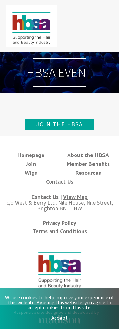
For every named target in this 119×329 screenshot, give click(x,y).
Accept (59, 317)
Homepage (30, 155)
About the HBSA (88, 155)
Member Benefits (88, 164)
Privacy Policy (59, 223)
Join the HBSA (59, 124)
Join (31, 164)
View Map (75, 197)
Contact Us (59, 181)
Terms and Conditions (59, 231)
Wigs (31, 172)
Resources (88, 172)
